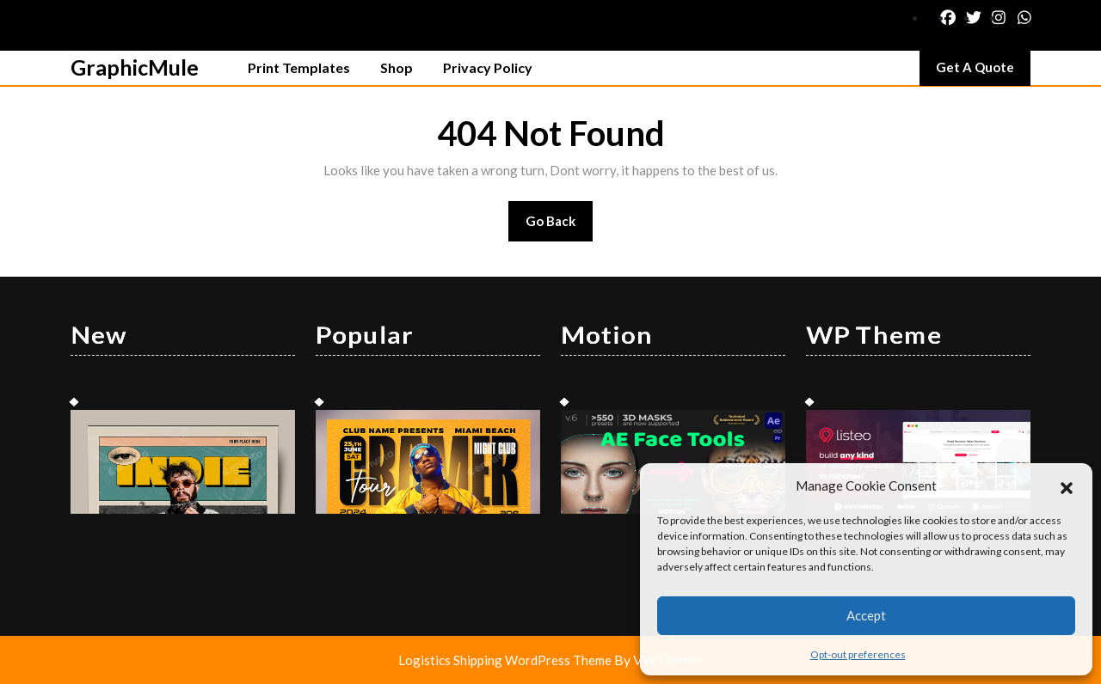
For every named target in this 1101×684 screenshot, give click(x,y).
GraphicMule (135, 67)
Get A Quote (983, 71)
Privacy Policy (487, 67)
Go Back (560, 226)
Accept (866, 615)
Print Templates (299, 67)
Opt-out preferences (858, 654)
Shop (396, 67)
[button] (1066, 485)
